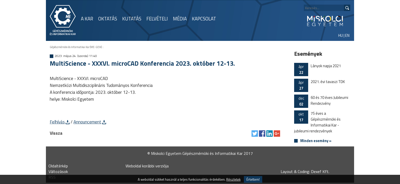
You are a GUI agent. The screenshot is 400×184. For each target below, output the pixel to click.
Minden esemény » (315, 141)
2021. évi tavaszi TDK (319, 85)
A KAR (87, 18)
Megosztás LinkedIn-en (269, 133)
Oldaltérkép (58, 166)
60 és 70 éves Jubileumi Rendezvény (321, 101)
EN (347, 35)
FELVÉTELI (157, 18)
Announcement (87, 121)
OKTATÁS (107, 18)
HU (340, 35)
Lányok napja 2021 (317, 69)
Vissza (56, 133)
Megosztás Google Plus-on (277, 133)
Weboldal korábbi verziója (147, 166)
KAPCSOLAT (204, 18)
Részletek (233, 179)
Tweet (255, 133)
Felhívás (57, 121)
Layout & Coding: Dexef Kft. (305, 171)
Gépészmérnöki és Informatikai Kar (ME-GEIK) (76, 47)
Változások (58, 171)
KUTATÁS (131, 18)
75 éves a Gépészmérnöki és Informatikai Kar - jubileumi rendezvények (317, 122)
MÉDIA (180, 18)
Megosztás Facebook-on (262, 133)
